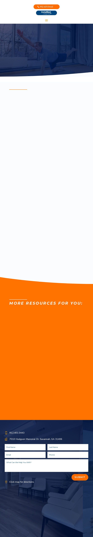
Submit (80, 477)
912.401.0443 (46, 7)
